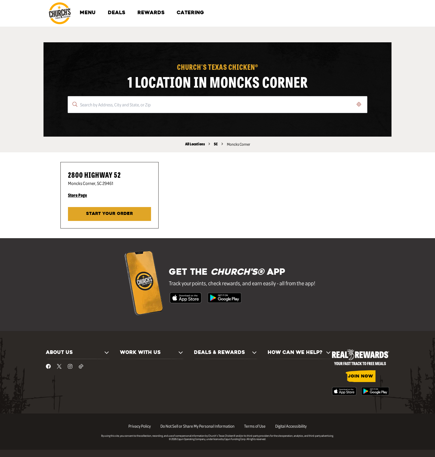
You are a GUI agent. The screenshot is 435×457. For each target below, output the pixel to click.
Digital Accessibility (291, 426)
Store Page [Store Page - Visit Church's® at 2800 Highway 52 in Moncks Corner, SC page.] (77, 195)
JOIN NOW (360, 376)
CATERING (190, 13)
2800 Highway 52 (94, 174)
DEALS (116, 13)
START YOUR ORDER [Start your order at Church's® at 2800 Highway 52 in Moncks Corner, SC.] (109, 214)
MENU (88, 13)
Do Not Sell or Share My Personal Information (197, 426)
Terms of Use (255, 426)
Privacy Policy (139, 426)
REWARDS (151, 13)
